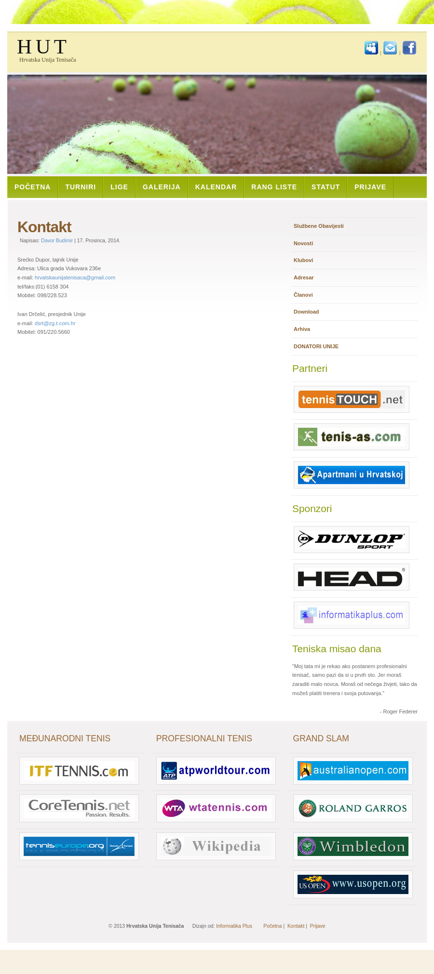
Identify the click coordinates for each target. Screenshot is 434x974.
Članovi (303, 295)
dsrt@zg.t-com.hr (55, 323)
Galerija (162, 187)
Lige (119, 187)
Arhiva (302, 329)
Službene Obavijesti (319, 226)
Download (306, 312)
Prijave (370, 187)
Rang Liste (274, 187)
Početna (32, 187)
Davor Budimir (57, 240)
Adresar (304, 277)
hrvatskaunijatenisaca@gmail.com (75, 277)
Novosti (303, 243)
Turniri (80, 187)
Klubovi (303, 260)
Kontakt (295, 926)
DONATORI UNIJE (316, 346)
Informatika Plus (234, 926)
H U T (41, 46)
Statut (326, 187)
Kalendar (216, 187)
